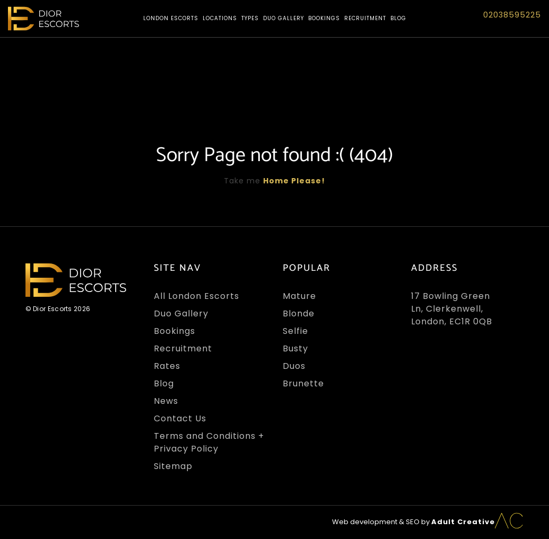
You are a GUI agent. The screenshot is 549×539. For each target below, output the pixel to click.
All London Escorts (196, 296)
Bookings (324, 18)
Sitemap (173, 466)
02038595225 (512, 15)
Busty (295, 348)
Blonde (299, 313)
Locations (220, 18)
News (166, 401)
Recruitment (365, 18)
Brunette (303, 383)
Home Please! (294, 180)
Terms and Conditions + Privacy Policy (209, 442)
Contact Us (180, 418)
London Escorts (170, 18)
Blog (398, 18)
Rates (167, 366)
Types (250, 18)
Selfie (295, 331)
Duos (294, 366)
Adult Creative (463, 522)
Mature (299, 296)
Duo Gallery (283, 18)
